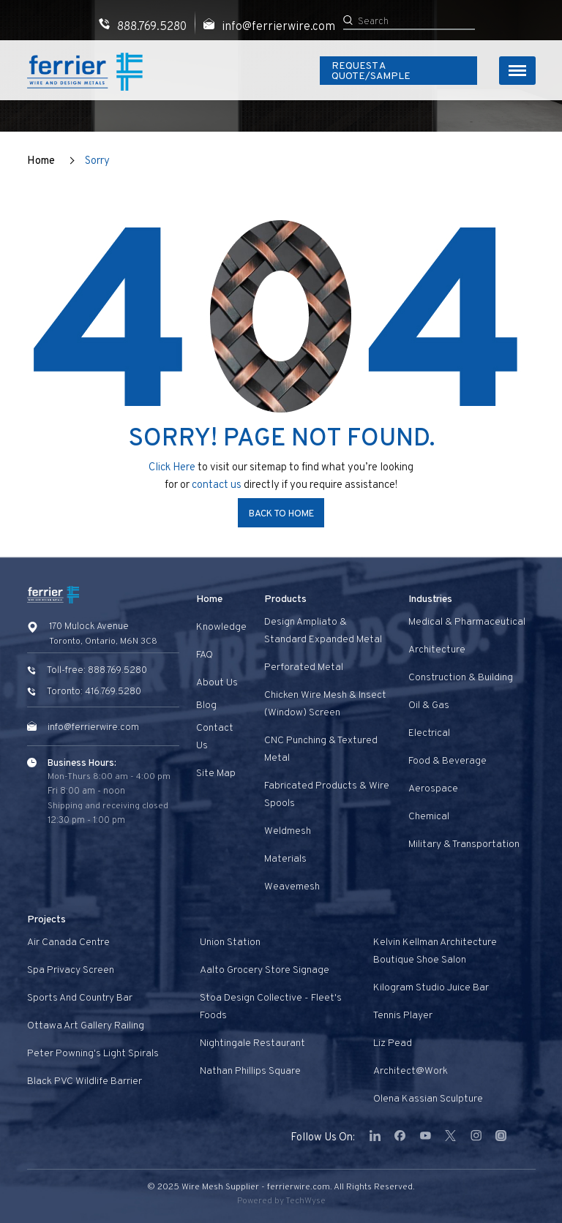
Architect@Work (410, 1071)
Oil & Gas (428, 705)
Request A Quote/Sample (397, 71)
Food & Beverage (447, 761)
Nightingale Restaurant (252, 1043)
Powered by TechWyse (281, 1201)
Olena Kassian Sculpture (428, 1099)
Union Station (230, 942)
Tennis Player (402, 1015)
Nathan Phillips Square (250, 1071)
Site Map (216, 773)
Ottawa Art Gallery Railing (85, 1026)
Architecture (436, 650)
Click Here (172, 468)
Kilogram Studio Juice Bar (431, 988)
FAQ (204, 655)
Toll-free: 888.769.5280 (97, 671)
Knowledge (221, 627)
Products (285, 599)
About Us (217, 683)
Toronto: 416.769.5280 (94, 692)
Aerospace (433, 789)
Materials (285, 859)
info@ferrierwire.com (93, 728)
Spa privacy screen (70, 970)
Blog (206, 705)
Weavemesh (292, 887)
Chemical (428, 816)
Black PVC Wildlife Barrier (84, 1081)
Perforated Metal (303, 667)
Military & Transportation (464, 844)
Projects (46, 920)
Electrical (429, 733)
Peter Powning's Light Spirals (93, 1053)
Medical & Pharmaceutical (466, 622)
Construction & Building (460, 677)
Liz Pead (392, 1043)
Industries (430, 599)
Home (41, 161)
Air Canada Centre (68, 942)
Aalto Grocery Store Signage (264, 970)
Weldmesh (287, 831)
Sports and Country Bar (79, 998)
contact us (218, 485)
